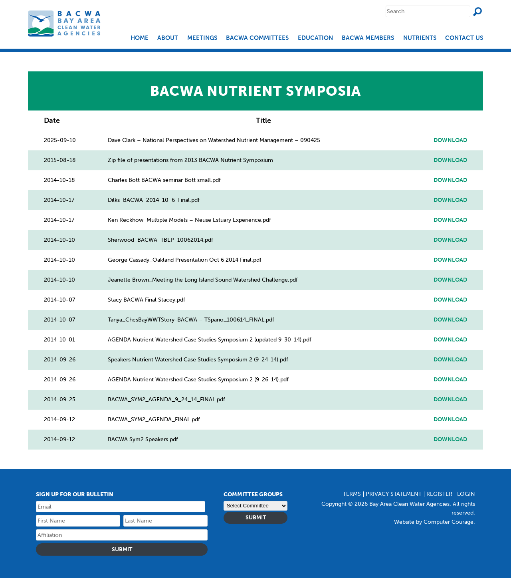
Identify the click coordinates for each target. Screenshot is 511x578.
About (167, 38)
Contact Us (464, 38)
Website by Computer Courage (433, 522)
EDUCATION (315, 38)
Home (140, 38)
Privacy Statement (394, 494)
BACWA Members (368, 38)
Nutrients (419, 38)
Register (439, 494)
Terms (352, 494)
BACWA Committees (257, 38)
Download (450, 140)
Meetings (202, 38)
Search (477, 11)
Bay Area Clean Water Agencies (65, 23)
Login (466, 494)
